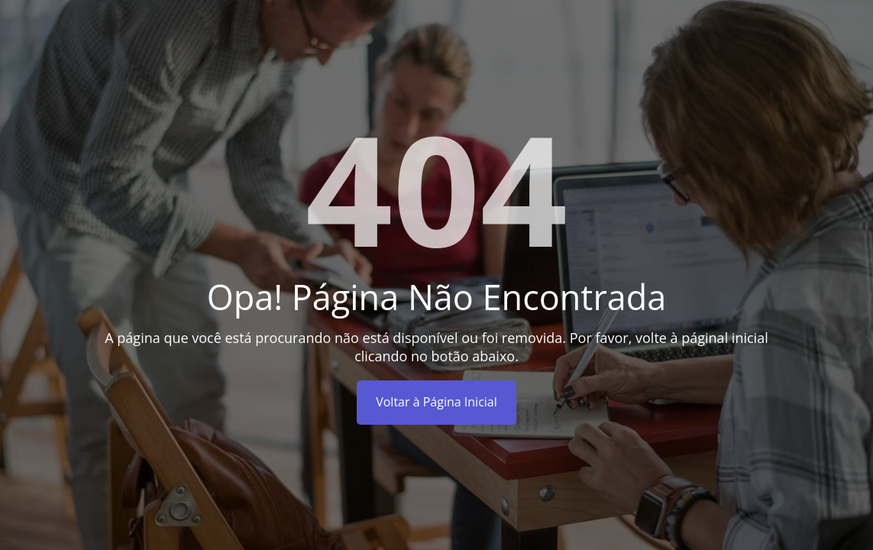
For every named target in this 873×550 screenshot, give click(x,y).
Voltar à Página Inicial (436, 401)
